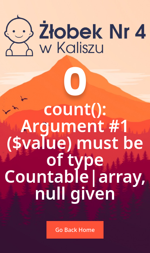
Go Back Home (75, 230)
